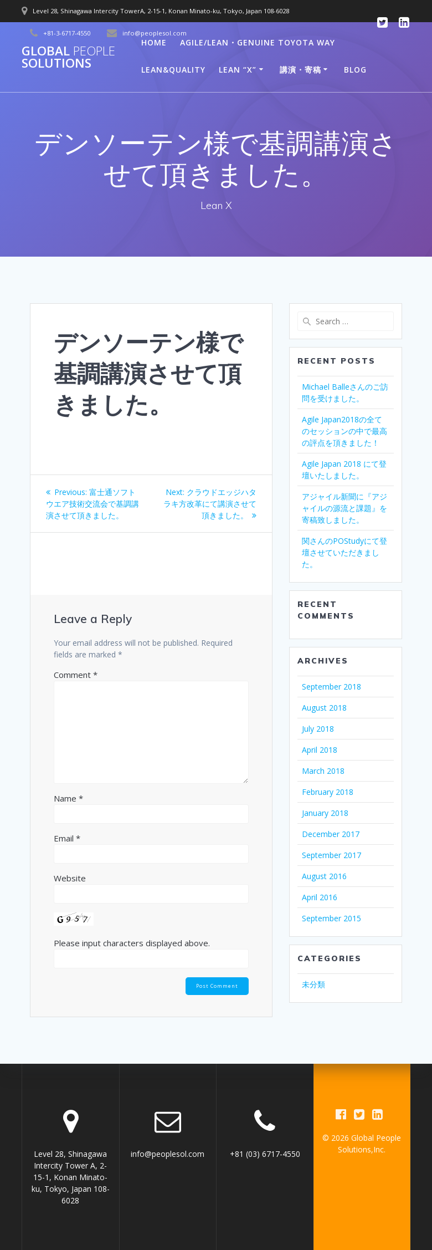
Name (68, 798)
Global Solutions (68, 57)
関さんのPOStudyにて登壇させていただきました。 (344, 552)
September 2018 (331, 686)
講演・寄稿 (300, 69)
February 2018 (327, 792)
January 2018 (325, 813)
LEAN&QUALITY (173, 69)
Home (154, 42)
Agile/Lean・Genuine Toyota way (257, 42)
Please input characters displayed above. (132, 942)
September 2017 (331, 855)
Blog (355, 69)
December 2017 (330, 834)
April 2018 (319, 749)
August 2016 (324, 876)
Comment (75, 674)
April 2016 (319, 897)
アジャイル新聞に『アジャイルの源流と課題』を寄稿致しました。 (344, 508)
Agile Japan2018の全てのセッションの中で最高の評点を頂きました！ (344, 431)
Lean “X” (237, 69)
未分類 (313, 984)
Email (67, 838)
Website (70, 878)
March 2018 (323, 771)
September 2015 (331, 918)
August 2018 (324, 707)
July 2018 (318, 728)
